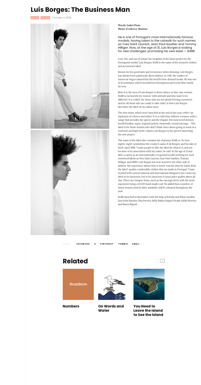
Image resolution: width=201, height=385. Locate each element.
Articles (34, 17)
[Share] (83, 244)
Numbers (71, 306)
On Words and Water (111, 308)
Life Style (45, 17)
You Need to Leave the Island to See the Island (148, 310)
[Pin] (107, 244)
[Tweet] (95, 244)
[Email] (136, 244)
